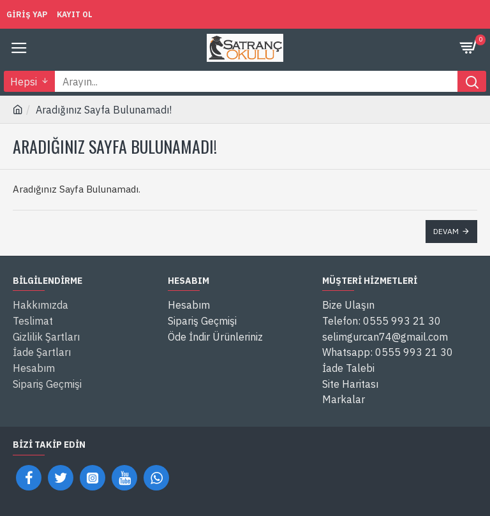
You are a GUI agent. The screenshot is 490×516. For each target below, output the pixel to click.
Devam (446, 231)
